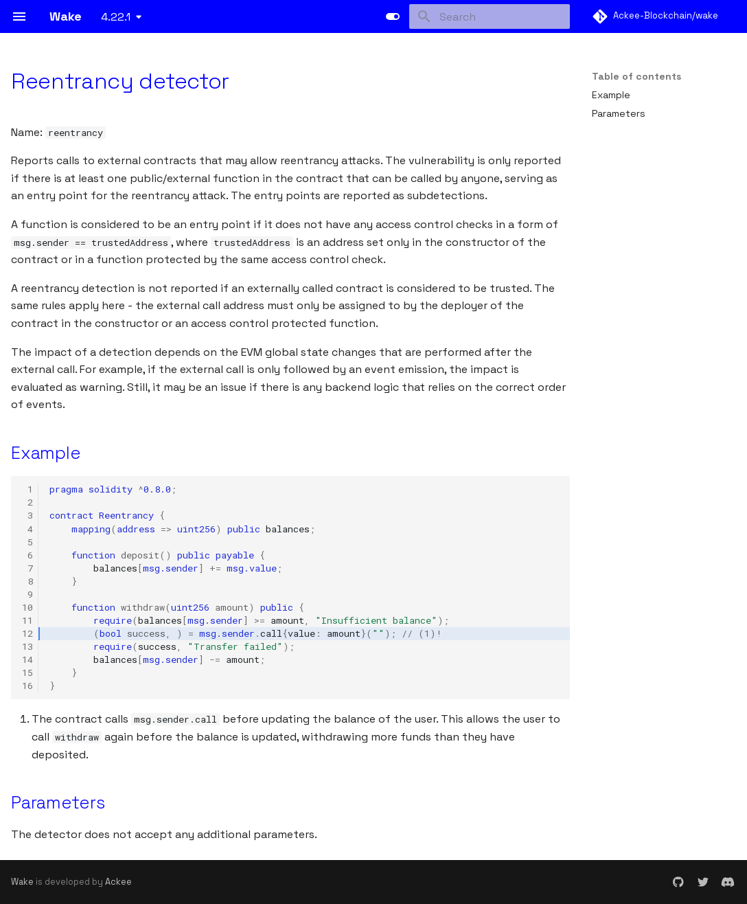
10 (27, 607)
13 (27, 646)
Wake (22, 882)
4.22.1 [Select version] (115, 17)
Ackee (118, 882)
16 (27, 685)
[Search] (489, 16)
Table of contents (636, 76)
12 (27, 633)
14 (27, 659)
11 (27, 620)
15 (27, 672)
